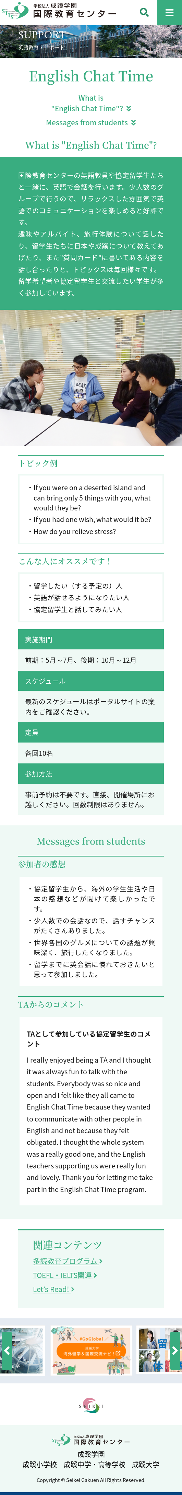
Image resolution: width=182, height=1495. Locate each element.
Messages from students (91, 122)
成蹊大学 (145, 1464)
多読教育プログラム (67, 1261)
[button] (7, 1351)
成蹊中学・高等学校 (94, 1464)
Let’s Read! (53, 1289)
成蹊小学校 (40, 1464)
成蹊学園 (91, 1454)
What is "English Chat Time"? (91, 103)
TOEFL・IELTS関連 (65, 1275)
